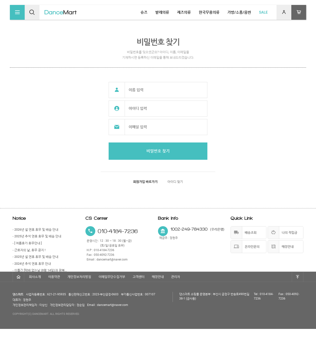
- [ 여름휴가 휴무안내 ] (27, 243)
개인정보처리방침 (79, 289)
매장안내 (158, 289)
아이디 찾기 (175, 181)
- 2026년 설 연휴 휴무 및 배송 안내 (35, 229)
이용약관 (54, 289)
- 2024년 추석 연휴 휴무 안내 (32, 263)
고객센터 (138, 289)
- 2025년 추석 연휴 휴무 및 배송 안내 (37, 236)
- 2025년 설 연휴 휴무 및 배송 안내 (35, 257)
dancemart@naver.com (112, 259)
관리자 (175, 289)
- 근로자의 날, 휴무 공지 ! (29, 250)
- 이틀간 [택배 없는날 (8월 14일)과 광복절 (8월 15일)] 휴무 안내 (40, 270)
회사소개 (35, 289)
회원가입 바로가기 (145, 181)
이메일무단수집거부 (112, 289)
